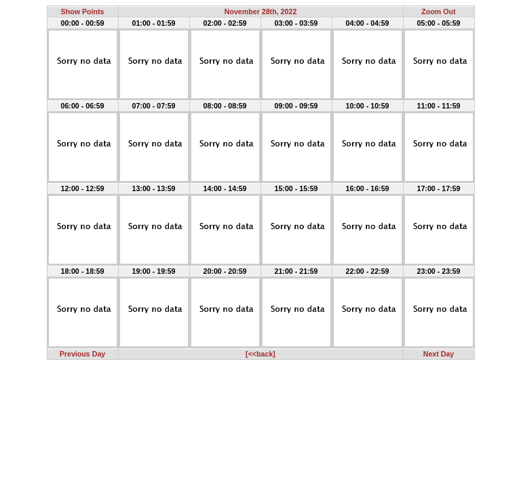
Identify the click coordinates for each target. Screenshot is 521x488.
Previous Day (83, 354)
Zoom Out (438, 11)
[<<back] (260, 354)
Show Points (82, 11)
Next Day (439, 354)
